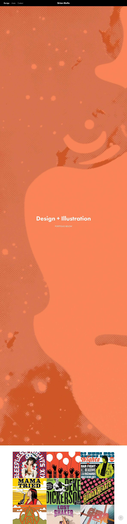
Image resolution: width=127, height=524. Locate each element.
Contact (20, 3)
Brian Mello (63, 3)
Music (14, 3)
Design (6, 3)
